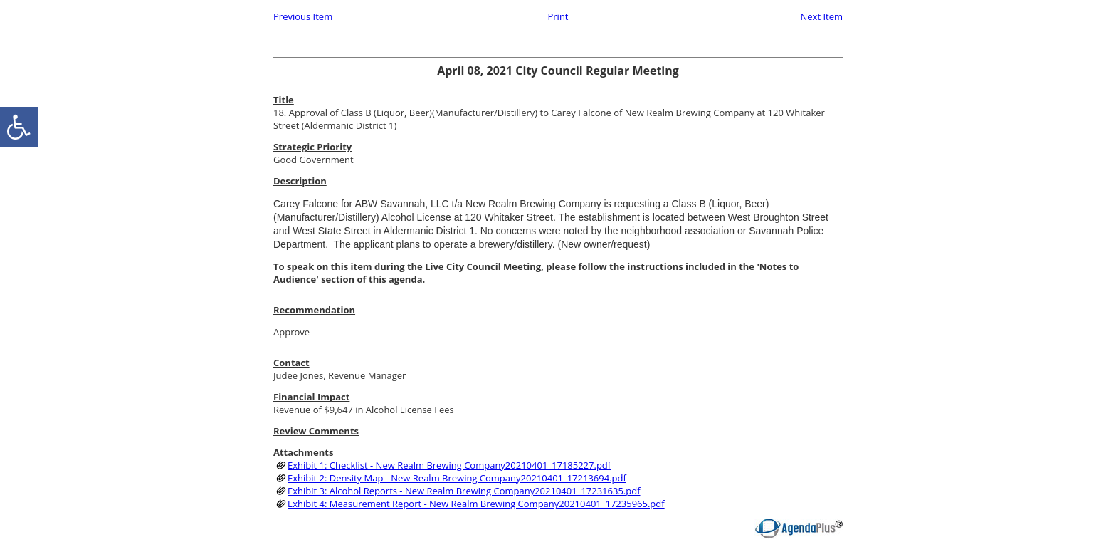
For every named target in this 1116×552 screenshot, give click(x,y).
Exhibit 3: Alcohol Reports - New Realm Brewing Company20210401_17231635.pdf (464, 490)
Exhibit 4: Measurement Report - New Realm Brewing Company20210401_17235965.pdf (476, 503)
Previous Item (302, 16)
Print (557, 16)
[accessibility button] (19, 127)
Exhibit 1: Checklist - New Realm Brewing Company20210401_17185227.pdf (449, 465)
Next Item (821, 16)
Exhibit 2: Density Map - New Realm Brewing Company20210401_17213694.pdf (457, 478)
